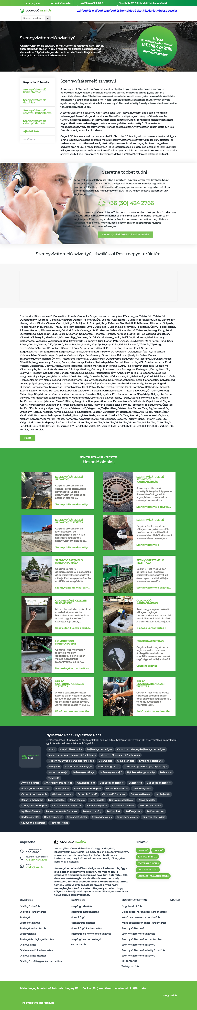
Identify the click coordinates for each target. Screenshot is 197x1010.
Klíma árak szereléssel (121, 815)
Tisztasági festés (59, 838)
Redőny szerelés (30, 833)
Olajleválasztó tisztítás (33, 958)
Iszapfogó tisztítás (81, 919)
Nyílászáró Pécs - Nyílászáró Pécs (73, 751)
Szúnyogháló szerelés (33, 838)
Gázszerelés (135, 798)
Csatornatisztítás (146, 676)
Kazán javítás (163, 810)
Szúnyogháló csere (127, 833)
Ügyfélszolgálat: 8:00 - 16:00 (92, 3)
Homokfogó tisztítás (83, 932)
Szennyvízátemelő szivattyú (72, 511)
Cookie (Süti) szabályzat (97, 988)
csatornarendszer (148, 879)
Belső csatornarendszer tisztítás (155, 723)
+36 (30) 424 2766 (33, 3)
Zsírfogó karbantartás (33, 936)
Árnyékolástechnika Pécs (58, 798)
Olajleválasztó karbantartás (36, 954)
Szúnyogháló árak (102, 833)
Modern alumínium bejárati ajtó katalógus (71, 771)
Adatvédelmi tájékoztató (130, 988)
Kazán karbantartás (32, 815)
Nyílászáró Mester (31, 827)
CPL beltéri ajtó (125, 776)
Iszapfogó (78, 914)
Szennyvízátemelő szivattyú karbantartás (37, 112)
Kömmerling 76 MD (108, 782)
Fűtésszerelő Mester (117, 804)
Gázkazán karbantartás (34, 810)
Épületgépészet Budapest (35, 804)
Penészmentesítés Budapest (62, 827)
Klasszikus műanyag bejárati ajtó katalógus (141, 765)
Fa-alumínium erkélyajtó (78, 782)
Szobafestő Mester (77, 833)
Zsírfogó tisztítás (30, 932)
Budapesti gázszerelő (112, 798)
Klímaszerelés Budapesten (67, 821)
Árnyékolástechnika (71, 765)
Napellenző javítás (97, 821)
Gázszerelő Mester (141, 810)
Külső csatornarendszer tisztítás (74, 723)
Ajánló (175, 914)
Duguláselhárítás (132, 919)
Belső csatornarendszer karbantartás (144, 923)
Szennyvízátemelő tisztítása (34, 101)
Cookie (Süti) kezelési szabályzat (74, 637)
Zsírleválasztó (28, 941)
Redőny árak (113, 827)
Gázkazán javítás (142, 804)
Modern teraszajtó (58, 788)
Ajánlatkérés (151, 10)
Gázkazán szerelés (62, 810)
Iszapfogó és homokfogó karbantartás (86, 947)
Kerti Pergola (97, 815)
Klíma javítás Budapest (34, 821)
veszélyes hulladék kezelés (153, 892)
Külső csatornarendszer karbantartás (144, 932)
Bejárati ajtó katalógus (99, 765)
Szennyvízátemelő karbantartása (34, 91)
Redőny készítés (155, 827)
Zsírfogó (25, 928)
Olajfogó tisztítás (30, 919)
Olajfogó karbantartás (150, 634)
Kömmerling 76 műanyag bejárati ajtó (145, 782)
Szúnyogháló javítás (154, 833)
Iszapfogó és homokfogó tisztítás (120, 10)
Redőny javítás (133, 827)
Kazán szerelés (56, 815)
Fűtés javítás (62, 804)
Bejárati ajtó (105, 776)
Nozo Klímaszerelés (150, 821)
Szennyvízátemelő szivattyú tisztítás (34, 122)
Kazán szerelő (77, 815)
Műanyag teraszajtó (111, 788)
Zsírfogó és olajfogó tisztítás (37, 945)
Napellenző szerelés (123, 821)
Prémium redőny (92, 827)
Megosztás (170, 995)
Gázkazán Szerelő (87, 810)
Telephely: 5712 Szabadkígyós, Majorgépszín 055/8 (144, 3)
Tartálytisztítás (130, 966)
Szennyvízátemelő (147, 550)
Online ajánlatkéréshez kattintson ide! (125, 234)
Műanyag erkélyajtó (84, 788)
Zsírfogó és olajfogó (85, 10)
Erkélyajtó (54, 782)
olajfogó (143, 866)
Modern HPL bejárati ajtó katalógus (120, 771)
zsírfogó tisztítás (147, 872)
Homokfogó (78, 928)
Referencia (166, 788)
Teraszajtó (53, 794)
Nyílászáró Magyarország (141, 788)
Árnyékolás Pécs (30, 798)
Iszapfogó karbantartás (85, 923)
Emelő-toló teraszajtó (151, 776)
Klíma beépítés (146, 815)
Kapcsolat (169, 10)
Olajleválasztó (28, 950)
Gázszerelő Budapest (114, 810)
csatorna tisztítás (148, 885)
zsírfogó (158, 866)
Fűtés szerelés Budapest (87, 804)
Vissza (31, 139)
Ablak (51, 765)
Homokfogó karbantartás (70, 679)
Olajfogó (27, 914)
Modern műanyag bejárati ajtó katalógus (71, 776)
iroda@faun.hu (60, 3)
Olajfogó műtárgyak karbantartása (41, 963)
